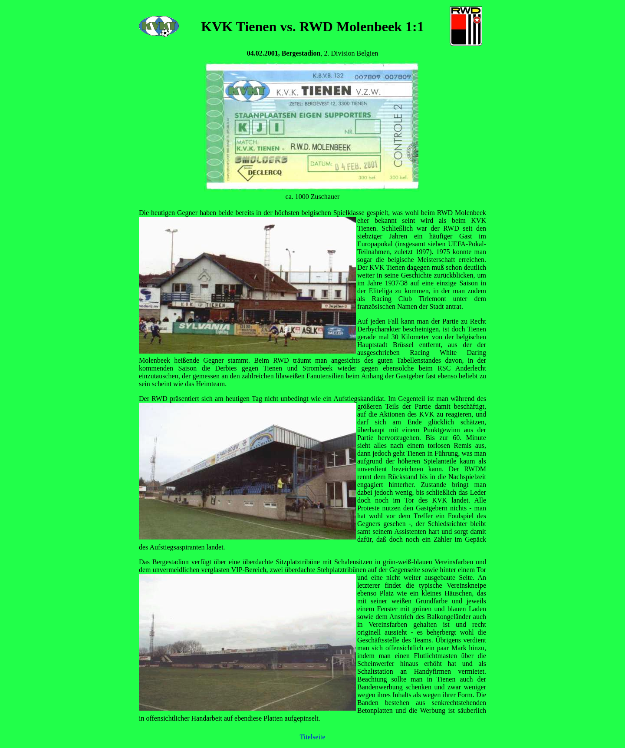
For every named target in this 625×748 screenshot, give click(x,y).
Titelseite (313, 737)
